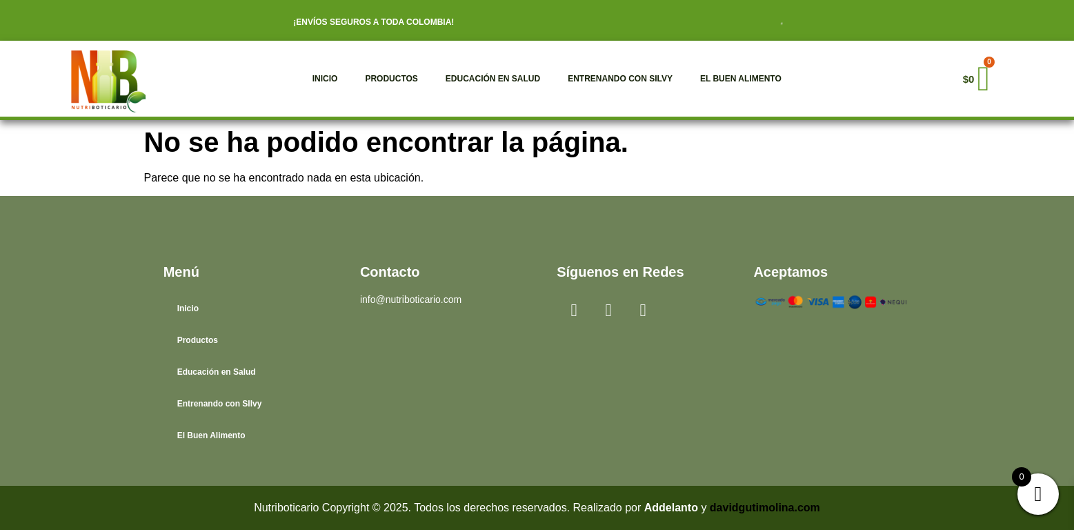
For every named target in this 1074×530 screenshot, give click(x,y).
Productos (391, 79)
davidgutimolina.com (765, 507)
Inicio (325, 79)
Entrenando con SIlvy (620, 79)
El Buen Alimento (741, 79)
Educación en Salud (493, 79)
